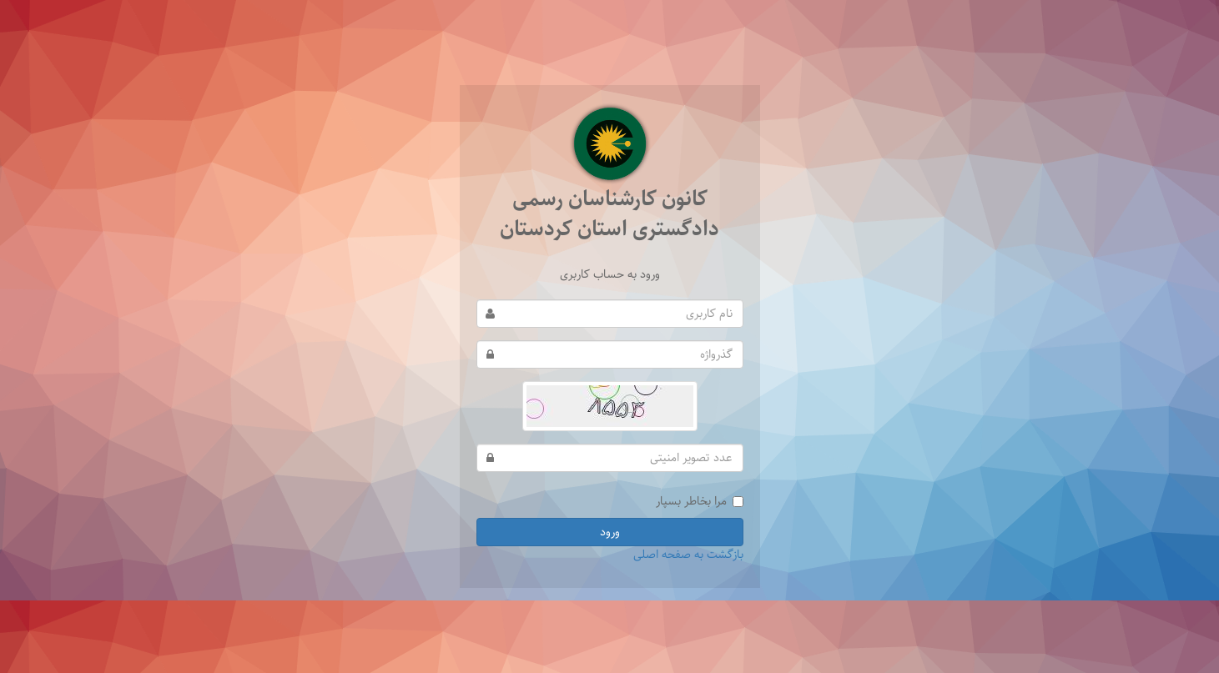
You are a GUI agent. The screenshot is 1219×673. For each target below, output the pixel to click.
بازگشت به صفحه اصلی (688, 555)
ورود (610, 532)
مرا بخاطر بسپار (699, 501)
